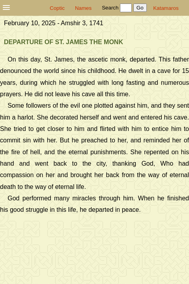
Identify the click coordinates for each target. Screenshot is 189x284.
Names (83, 8)
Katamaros (165, 8)
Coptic (57, 8)
